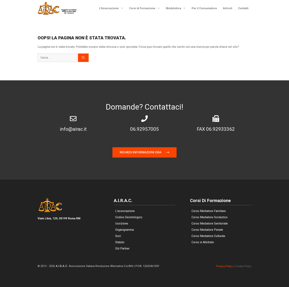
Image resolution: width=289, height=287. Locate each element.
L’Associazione (112, 8)
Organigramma (124, 229)
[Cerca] (83, 58)
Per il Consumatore (204, 8)
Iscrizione (121, 223)
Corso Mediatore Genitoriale (209, 223)
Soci (118, 236)
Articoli (227, 8)
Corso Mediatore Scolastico (209, 217)
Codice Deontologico (128, 217)
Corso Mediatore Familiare (208, 211)
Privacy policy (224, 266)
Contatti (243, 8)
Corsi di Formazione (146, 8)
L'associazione (125, 211)
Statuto (119, 242)
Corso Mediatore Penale (207, 229)
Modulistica (177, 8)
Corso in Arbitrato (202, 242)
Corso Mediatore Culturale (208, 236)
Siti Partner (122, 248)
